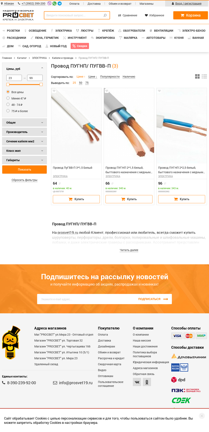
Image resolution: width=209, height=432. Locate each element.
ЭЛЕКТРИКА (39, 57)
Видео (102, 370)
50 (80, 83)
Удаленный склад (46, 364)
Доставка (94, 4)
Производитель (17, 132)
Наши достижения (145, 346)
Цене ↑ (81, 76)
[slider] (7, 84)
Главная (7, 57)
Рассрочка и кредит (111, 358)
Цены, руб (13, 69)
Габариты (13, 160)
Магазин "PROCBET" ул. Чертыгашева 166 (62, 346)
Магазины (146, 4)
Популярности (110, 76)
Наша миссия (142, 340)
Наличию (129, 76)
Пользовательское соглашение (110, 384)
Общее (11, 122)
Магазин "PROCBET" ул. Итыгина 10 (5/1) (61, 352)
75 (87, 83)
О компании (141, 334)
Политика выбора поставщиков (145, 354)
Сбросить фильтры (24, 180)
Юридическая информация (151, 362)
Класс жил (13, 151)
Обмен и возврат (120, 4)
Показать (24, 169)
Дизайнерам (106, 346)
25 (74, 83)
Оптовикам (105, 376)
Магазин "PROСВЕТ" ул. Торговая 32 (58, 340)
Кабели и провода (62, 57)
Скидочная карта (109, 364)
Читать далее (129, 250)
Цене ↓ (92, 76)
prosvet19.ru (68, 232)
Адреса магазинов (145, 368)
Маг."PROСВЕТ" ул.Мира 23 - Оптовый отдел (63, 334)
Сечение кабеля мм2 (20, 141)
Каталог (22, 57)
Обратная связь (144, 374)
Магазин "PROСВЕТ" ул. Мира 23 (56, 358)
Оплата (74, 4)
